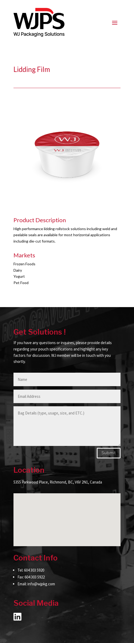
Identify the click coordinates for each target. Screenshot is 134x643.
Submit (108, 452)
